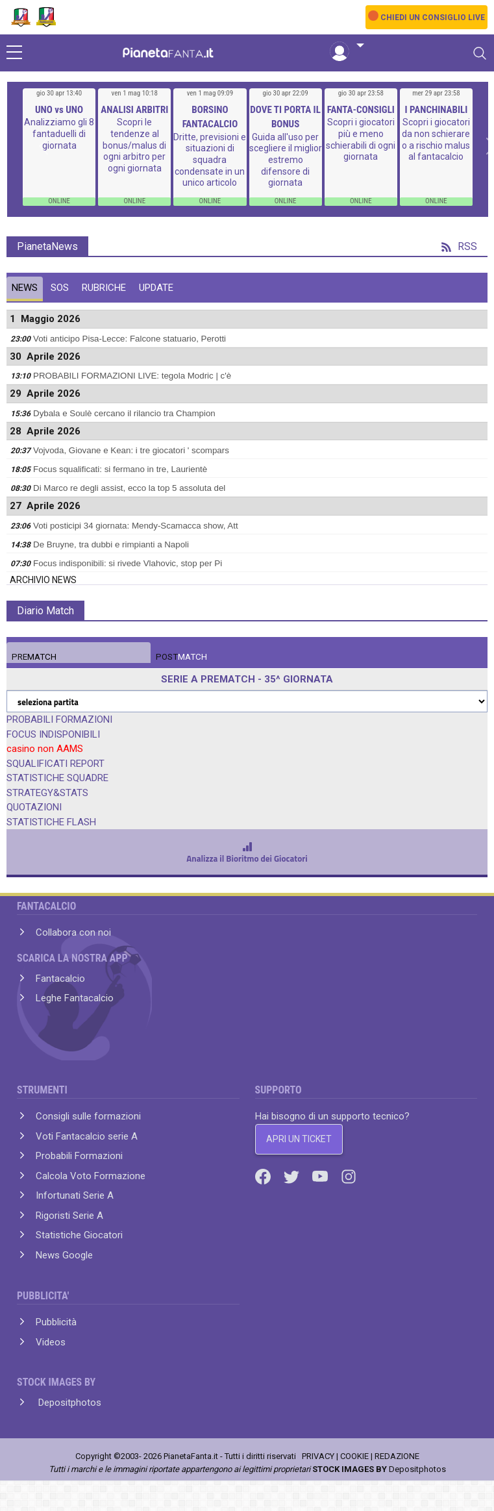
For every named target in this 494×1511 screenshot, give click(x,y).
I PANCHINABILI (436, 110)
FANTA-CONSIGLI (361, 110)
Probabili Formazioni (79, 1156)
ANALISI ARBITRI (134, 110)
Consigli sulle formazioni (88, 1116)
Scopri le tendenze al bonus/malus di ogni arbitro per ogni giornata (134, 145)
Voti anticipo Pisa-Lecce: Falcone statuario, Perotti (129, 338)
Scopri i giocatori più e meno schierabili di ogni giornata (360, 139)
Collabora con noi (73, 932)
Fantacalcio (60, 978)
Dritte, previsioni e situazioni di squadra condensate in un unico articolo (209, 160)
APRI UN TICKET (299, 1139)
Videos (51, 1342)
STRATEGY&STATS (47, 793)
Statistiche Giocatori (79, 1235)
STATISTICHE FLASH (51, 822)
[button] (346, 46)
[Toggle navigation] (480, 53)
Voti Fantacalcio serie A (87, 1136)
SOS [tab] (60, 287)
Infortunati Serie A (75, 1195)
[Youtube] (321, 1176)
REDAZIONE (397, 1456)
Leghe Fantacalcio (75, 998)
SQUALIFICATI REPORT (55, 763)
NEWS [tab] (25, 287)
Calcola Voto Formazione (90, 1176)
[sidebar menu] (14, 53)
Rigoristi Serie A (69, 1215)
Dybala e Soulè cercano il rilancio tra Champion (124, 413)
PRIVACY (318, 1456)
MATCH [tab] (34, 657)
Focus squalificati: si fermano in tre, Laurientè (120, 469)
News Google (64, 1255)
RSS (459, 246)
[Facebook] (264, 1176)
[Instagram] (348, 1176)
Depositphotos (68, 1402)
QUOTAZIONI (34, 807)
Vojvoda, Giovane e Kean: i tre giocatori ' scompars (131, 450)
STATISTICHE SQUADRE (57, 778)
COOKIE (354, 1456)
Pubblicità (56, 1322)
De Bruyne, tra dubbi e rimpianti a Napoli (111, 544)
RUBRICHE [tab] (104, 287)
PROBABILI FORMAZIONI (59, 719)
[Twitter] (293, 1176)
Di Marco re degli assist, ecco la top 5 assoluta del (129, 488)
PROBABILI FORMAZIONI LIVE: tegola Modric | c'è (132, 376)
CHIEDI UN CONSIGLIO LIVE (432, 17)
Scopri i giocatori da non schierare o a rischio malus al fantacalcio (436, 139)
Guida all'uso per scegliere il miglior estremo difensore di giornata (285, 160)
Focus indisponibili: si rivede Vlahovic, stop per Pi (127, 563)
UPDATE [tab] (156, 287)
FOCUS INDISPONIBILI (53, 734)
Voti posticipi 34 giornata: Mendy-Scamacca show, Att (135, 526)
